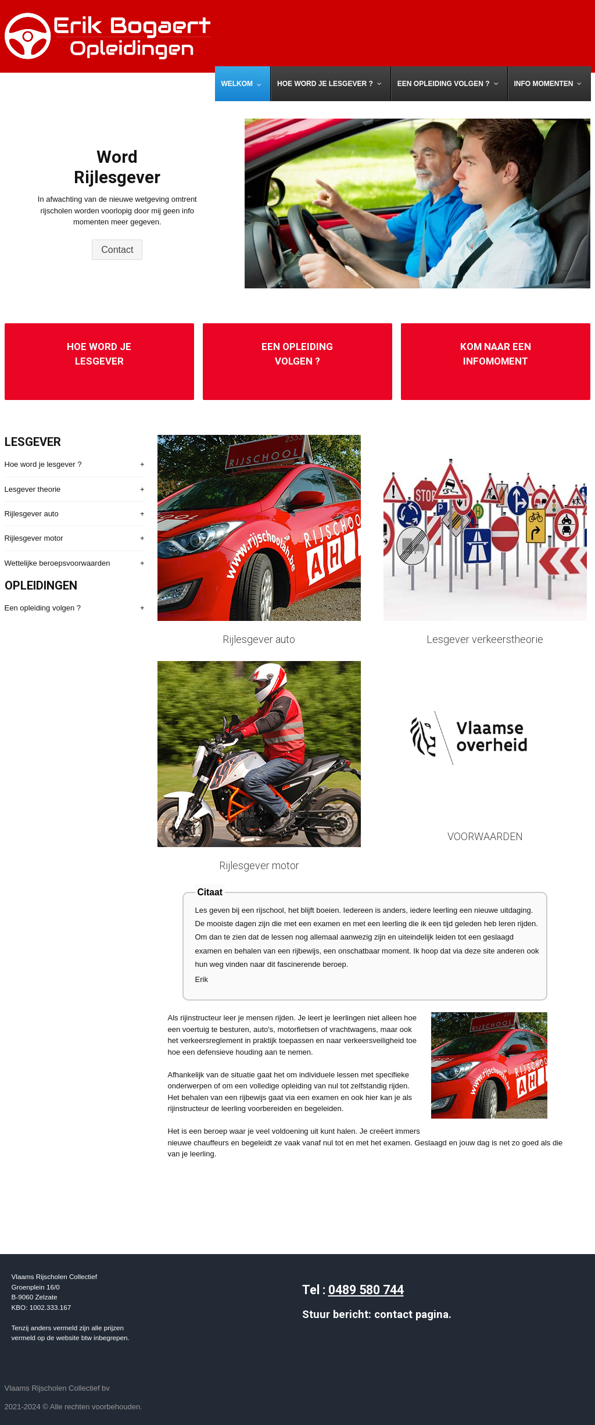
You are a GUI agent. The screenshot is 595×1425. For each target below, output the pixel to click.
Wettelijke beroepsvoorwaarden (57, 563)
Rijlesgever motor (34, 538)
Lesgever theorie (33, 489)
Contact (117, 250)
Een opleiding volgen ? (43, 607)
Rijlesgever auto (32, 513)
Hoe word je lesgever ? (43, 464)
